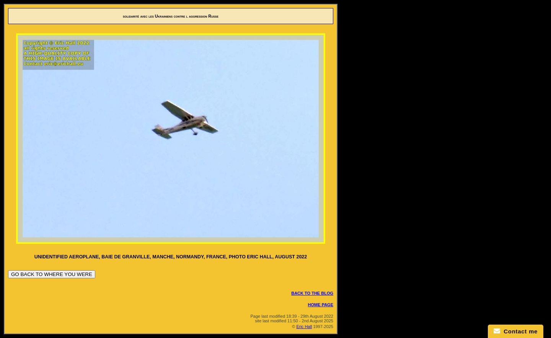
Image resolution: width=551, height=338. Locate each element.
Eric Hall (304, 326)
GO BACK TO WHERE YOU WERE (51, 274)
